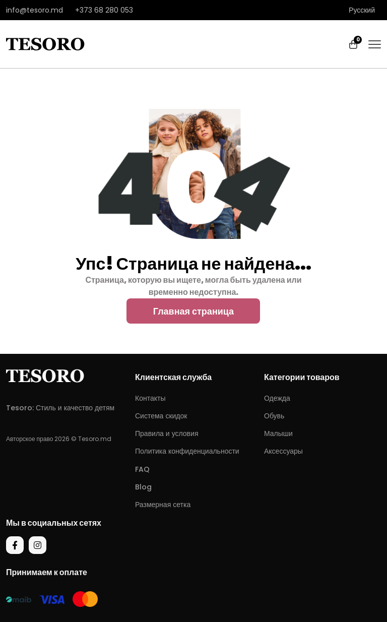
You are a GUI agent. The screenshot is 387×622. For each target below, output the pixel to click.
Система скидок (161, 416)
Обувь (274, 416)
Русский (362, 10)
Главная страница (193, 311)
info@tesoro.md (34, 10)
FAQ (142, 469)
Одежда (277, 398)
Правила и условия (166, 433)
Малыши (278, 433)
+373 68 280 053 (104, 10)
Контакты (150, 398)
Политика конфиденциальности (187, 451)
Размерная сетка (162, 505)
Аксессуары (283, 451)
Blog (143, 487)
